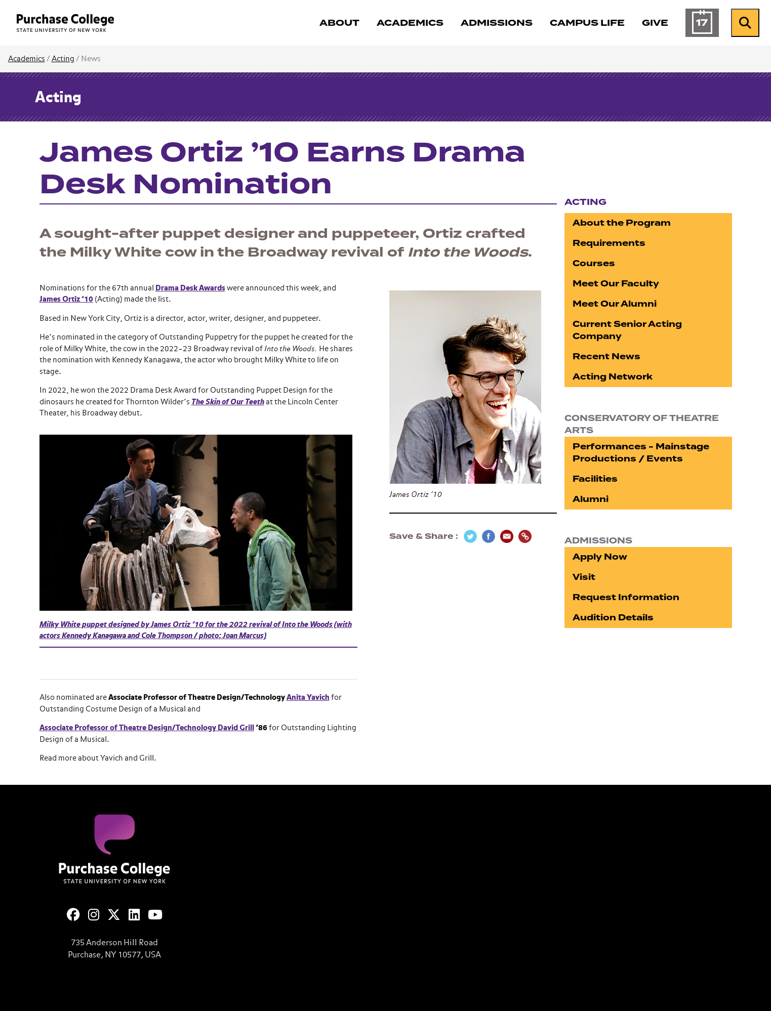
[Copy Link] (525, 536)
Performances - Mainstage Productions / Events (641, 452)
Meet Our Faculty (616, 283)
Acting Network (613, 376)
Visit (584, 577)
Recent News (606, 356)
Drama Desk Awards (190, 288)
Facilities (595, 479)
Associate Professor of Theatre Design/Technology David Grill (146, 728)
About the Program (622, 223)
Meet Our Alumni (615, 304)
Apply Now (600, 557)
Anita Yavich (308, 697)
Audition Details (613, 617)
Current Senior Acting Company (627, 330)
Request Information (626, 597)
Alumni (590, 499)
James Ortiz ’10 (66, 299)
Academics (26, 59)
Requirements (609, 243)
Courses (594, 263)
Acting (63, 59)
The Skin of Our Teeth (227, 402)
